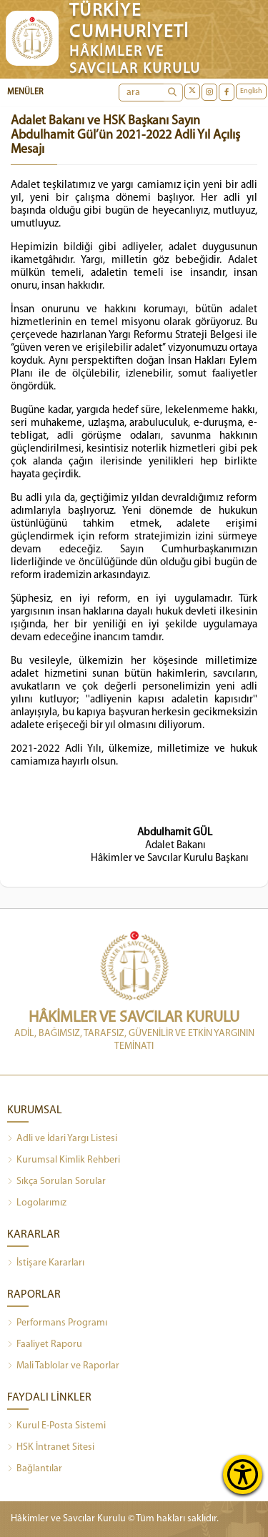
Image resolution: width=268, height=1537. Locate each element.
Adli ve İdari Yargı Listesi (62, 1139)
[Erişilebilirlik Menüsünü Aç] (242, 1474)
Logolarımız (36, 1203)
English (251, 91)
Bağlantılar (34, 1469)
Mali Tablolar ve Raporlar (63, 1366)
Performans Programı (57, 1323)
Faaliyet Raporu (44, 1345)
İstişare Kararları (45, 1263)
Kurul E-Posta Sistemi (56, 1426)
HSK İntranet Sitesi (50, 1447)
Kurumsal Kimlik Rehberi (63, 1160)
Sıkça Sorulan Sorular (56, 1182)
